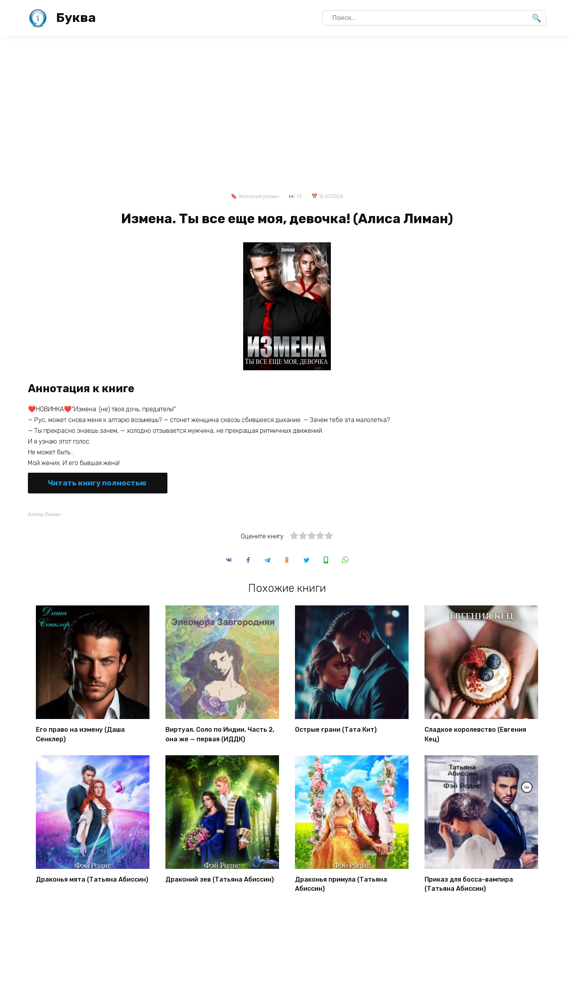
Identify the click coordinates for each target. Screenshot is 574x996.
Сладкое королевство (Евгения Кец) (475, 735)
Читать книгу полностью (97, 482)
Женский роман (258, 196)
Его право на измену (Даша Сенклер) (80, 735)
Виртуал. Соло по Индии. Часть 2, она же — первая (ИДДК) (219, 735)
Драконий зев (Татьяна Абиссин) (219, 879)
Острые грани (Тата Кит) (336, 731)
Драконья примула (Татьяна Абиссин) (341, 883)
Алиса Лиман (45, 514)
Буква (76, 17)
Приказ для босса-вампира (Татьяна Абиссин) (469, 883)
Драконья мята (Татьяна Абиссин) (92, 879)
